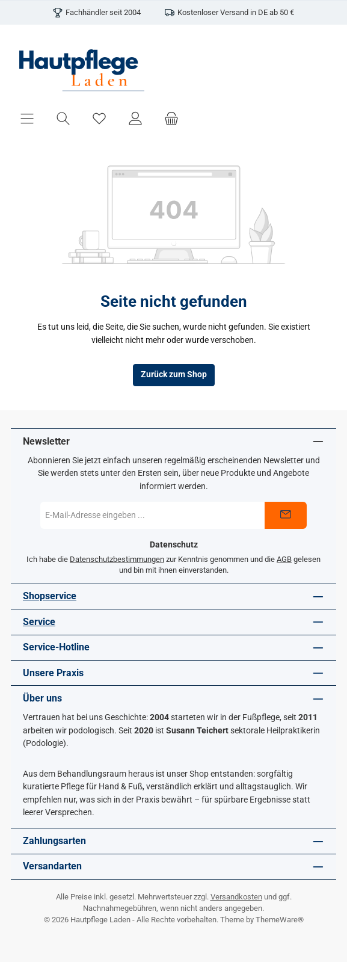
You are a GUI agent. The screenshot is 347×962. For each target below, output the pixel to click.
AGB (284, 559)
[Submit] (286, 515)
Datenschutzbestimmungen (117, 559)
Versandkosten (236, 896)
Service (39, 621)
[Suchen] (63, 118)
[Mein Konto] (135, 118)
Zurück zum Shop (174, 374)
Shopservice (49, 596)
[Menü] (27, 118)
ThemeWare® (280, 919)
